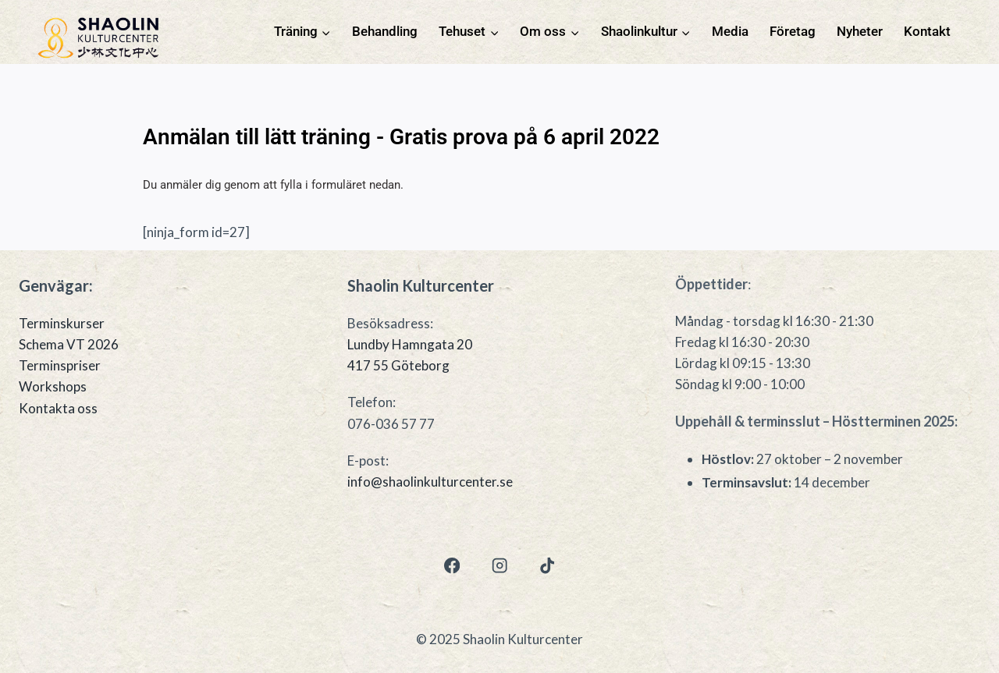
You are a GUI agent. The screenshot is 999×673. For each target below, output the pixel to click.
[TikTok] (547, 566)
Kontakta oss (58, 408)
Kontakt (927, 31)
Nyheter (860, 31)
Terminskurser (62, 323)
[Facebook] (452, 566)
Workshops (53, 386)
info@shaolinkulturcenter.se (430, 481)
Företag (793, 31)
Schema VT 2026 (69, 344)
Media (730, 31)
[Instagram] (500, 566)
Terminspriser (60, 365)
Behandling (385, 31)
